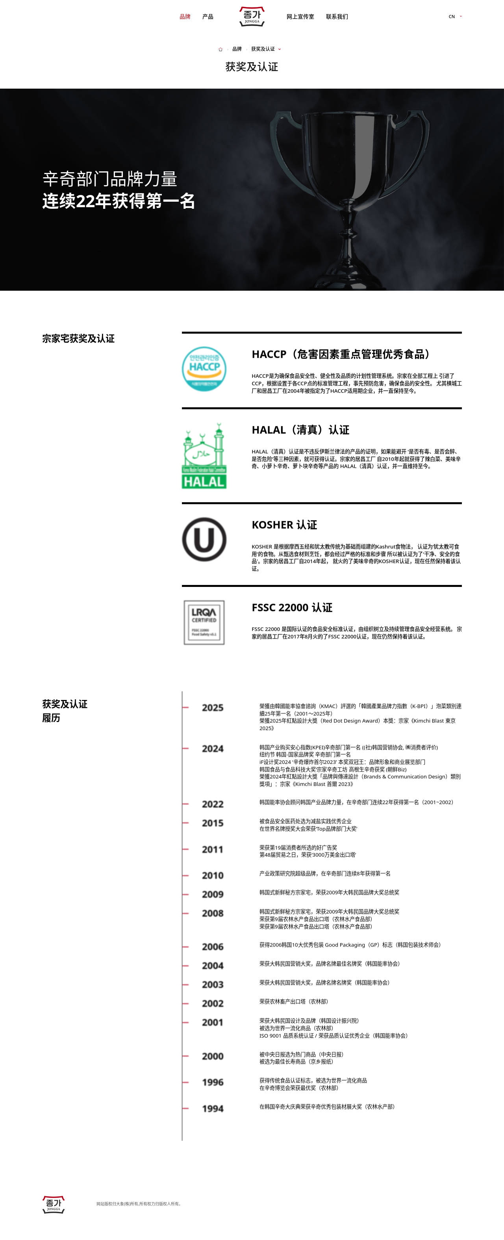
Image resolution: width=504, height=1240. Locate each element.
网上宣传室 (300, 16)
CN (452, 17)
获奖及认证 (263, 49)
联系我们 (337, 16)
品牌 (185, 16)
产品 (207, 16)
